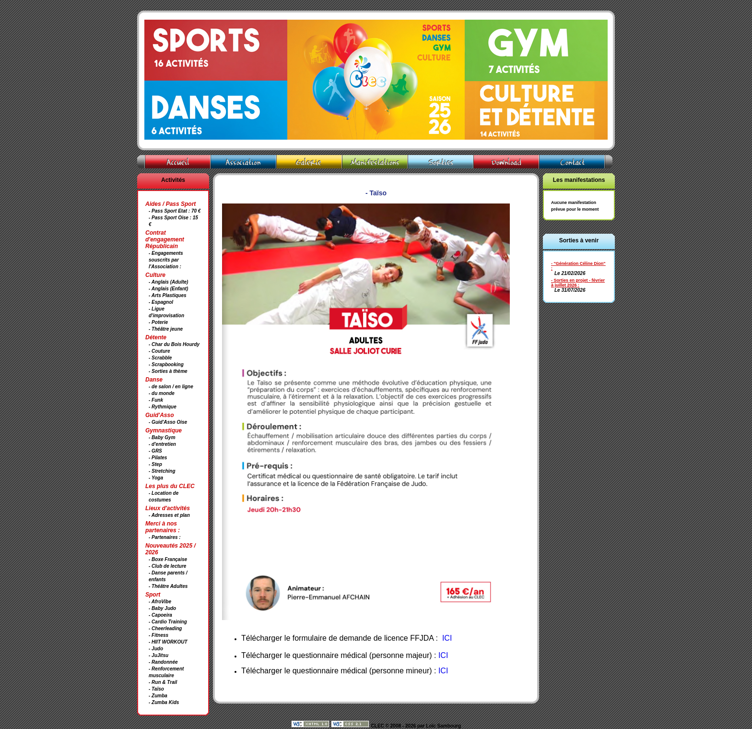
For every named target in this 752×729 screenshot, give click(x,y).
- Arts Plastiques (168, 295)
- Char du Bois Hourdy (174, 344)
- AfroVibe (160, 601)
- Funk (156, 400)
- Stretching (162, 471)
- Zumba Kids (164, 702)
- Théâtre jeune (166, 329)
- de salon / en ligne (171, 386)
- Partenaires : (165, 537)
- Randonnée (163, 662)
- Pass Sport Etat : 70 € (174, 211)
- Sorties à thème (168, 371)
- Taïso (156, 689)
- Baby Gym (162, 437)
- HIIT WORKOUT (168, 642)
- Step (155, 464)
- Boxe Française (168, 559)
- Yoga (156, 477)
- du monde (162, 393)
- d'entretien (162, 444)
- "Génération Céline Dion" (578, 263)
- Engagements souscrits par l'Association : (166, 260)
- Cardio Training (168, 621)
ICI (443, 655)
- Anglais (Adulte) (168, 282)
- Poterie (158, 322)
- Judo (156, 648)
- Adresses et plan (169, 515)
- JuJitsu (158, 655)
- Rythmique (162, 406)
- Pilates (158, 457)
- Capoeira (160, 615)
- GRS (155, 451)
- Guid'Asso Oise (168, 422)
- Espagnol (161, 302)
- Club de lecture (167, 566)
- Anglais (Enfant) (168, 288)
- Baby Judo (162, 608)
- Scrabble (160, 357)
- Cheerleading (165, 628)
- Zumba (158, 695)
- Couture (159, 351)
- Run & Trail (163, 682)
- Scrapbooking (166, 364)
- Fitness (158, 635)
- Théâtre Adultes (168, 586)
